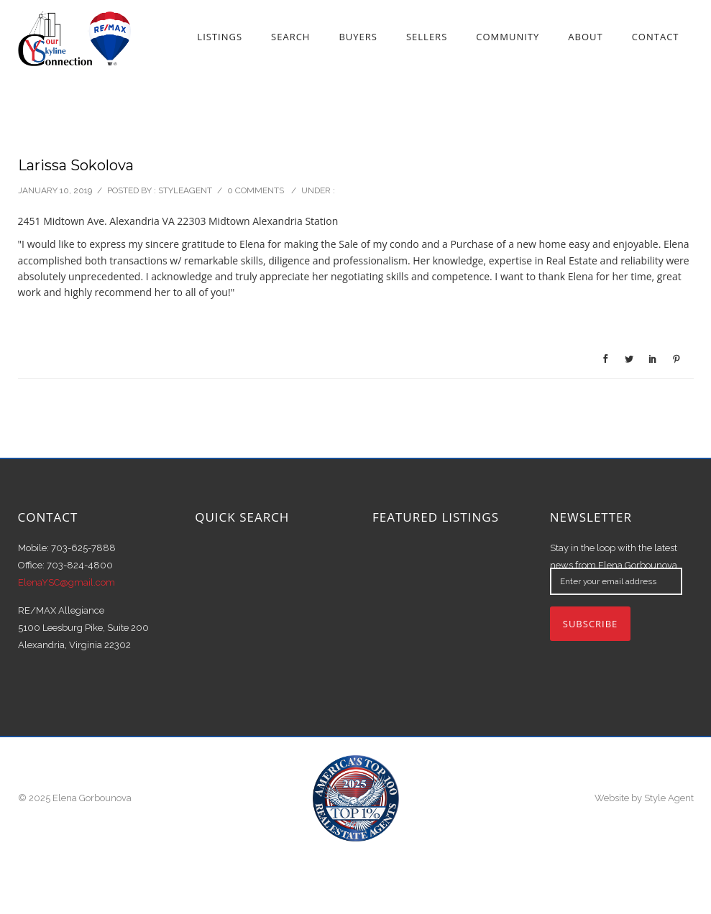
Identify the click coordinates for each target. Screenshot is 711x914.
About (585, 36)
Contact (655, 36)
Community (507, 36)
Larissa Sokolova (76, 165)
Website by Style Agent (644, 798)
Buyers (358, 36)
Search (290, 36)
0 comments (255, 190)
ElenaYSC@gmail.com (66, 582)
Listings (219, 36)
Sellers (426, 36)
